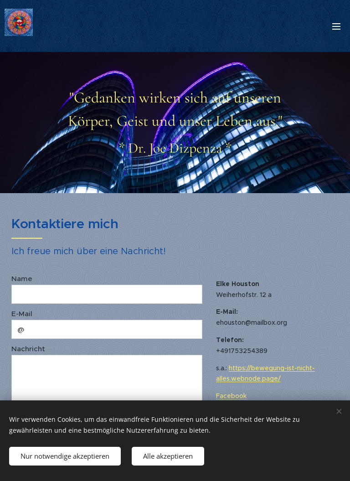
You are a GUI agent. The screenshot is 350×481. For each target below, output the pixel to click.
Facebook (231, 396)
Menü (336, 26)
